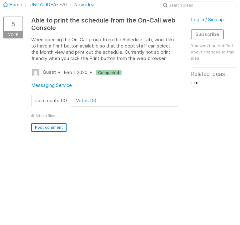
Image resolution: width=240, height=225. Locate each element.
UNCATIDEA (42, 5)
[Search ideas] (199, 5)
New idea (84, 5)
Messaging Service (51, 85)
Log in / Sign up (207, 19)
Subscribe (207, 34)
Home (13, 5)
